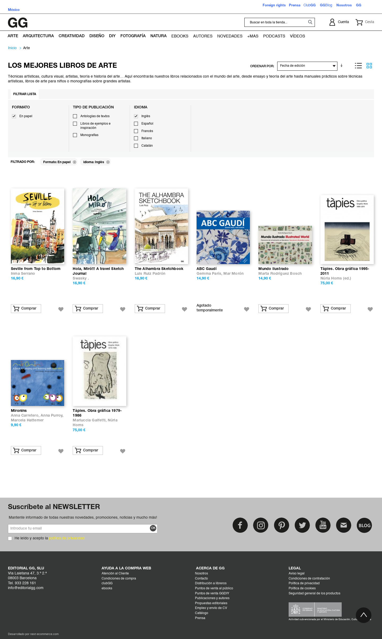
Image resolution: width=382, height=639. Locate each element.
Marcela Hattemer (27, 420)
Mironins (19, 411)
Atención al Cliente (115, 573)
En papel (25, 116)
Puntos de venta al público (214, 588)
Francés (147, 131)
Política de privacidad (304, 583)
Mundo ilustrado (273, 269)
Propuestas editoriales (211, 603)
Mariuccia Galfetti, (90, 420)
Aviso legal (297, 573)
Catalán (147, 145)
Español (147, 123)
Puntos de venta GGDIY (212, 593)
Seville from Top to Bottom (35, 269)
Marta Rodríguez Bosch (280, 274)
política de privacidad (67, 538)
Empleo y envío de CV (211, 608)
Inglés (145, 116)
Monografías (89, 135)
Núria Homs (331, 278)
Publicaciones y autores (212, 598)
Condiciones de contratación (309, 578)
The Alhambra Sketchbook (159, 269)
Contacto (201, 578)
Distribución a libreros (211, 583)
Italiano (146, 138)
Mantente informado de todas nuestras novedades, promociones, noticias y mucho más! (83, 517)
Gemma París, (210, 274)
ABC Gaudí (207, 269)
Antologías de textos (95, 116)
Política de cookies (302, 588)
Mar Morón (233, 274)
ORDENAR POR (261, 66)
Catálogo (201, 613)
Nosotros (201, 573)
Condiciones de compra (119, 578)
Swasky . (81, 278)
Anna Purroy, (52, 415)
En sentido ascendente (342, 66)
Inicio (12, 48)
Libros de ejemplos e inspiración (95, 126)
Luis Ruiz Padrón (150, 274)
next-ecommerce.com (44, 634)
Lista (358, 65)
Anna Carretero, (26, 415)
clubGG (107, 583)
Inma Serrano (23, 274)
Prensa (200, 618)
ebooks (107, 588)
